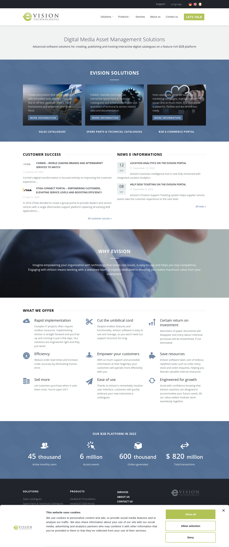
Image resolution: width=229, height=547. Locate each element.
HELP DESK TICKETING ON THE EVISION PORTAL (158, 184)
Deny (190, 523)
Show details (185, 540)
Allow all (190, 500)
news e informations (139, 154)
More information (43, 117)
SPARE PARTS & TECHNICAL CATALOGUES (114, 131)
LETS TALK (194, 17)
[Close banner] (223, 497)
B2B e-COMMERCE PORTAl (176, 131)
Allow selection (190, 512)
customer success (42, 154)
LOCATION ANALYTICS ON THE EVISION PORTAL (158, 163)
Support (160, 4)
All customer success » (100, 218)
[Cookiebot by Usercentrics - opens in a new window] (22, 540)
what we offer (38, 310)
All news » (201, 206)
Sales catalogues (52, 131)
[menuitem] (190, 4)
